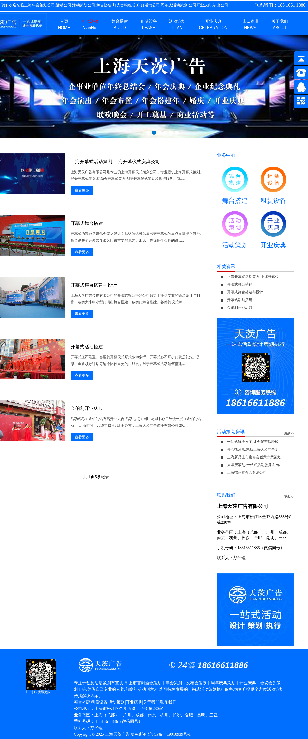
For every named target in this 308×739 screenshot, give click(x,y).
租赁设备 (273, 187)
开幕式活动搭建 (87, 346)
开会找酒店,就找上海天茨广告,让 (253, 449)
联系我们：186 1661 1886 (280, 5)
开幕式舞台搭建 (87, 223)
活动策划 (235, 232)
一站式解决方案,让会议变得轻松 (252, 442)
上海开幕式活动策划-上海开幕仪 (253, 277)
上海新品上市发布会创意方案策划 (254, 457)
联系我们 (168, 702)
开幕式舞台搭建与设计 (94, 285)
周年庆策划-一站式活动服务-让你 (253, 465)
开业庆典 (273, 232)
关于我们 (151, 702)
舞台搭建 (235, 187)
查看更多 (82, 190)
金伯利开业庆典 (87, 408)
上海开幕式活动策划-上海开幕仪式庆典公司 (115, 161)
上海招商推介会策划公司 (247, 473)
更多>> (289, 433)
